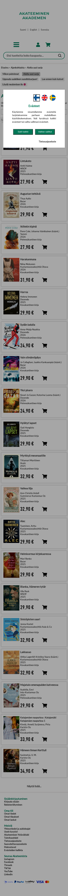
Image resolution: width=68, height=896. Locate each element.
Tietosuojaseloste (47, 141)
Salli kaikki (23, 131)
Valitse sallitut (45, 131)
